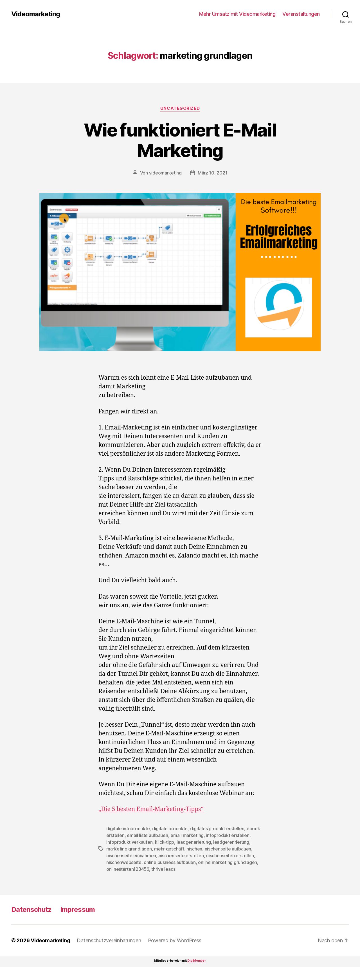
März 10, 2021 (213, 173)
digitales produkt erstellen (217, 828)
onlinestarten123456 (127, 869)
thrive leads (163, 869)
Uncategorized (180, 108)
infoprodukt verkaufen (129, 842)
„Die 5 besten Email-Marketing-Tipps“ (151, 809)
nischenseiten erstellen (230, 855)
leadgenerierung (194, 842)
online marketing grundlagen (227, 862)
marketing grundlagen (129, 849)
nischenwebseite (123, 862)
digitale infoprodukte (128, 828)
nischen (194, 849)
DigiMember (196, 960)
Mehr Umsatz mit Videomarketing (237, 14)
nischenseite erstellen (181, 855)
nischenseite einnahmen (131, 855)
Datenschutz (31, 909)
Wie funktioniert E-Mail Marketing (180, 140)
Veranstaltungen (301, 14)
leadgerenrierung (231, 842)
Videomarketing (35, 14)
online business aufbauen (170, 862)
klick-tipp (164, 842)
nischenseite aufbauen (228, 849)
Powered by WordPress (175, 940)
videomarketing (165, 173)
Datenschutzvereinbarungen (109, 940)
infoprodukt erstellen (227, 835)
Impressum (77, 909)
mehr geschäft (169, 849)
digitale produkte (170, 828)
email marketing (187, 835)
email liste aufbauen (147, 835)
